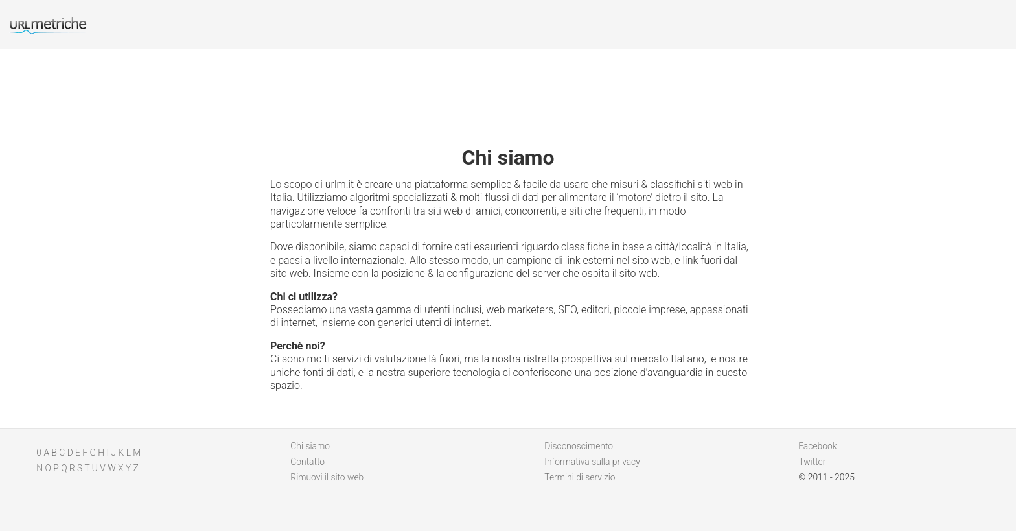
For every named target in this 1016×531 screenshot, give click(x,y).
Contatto (307, 461)
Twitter (812, 461)
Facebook (817, 446)
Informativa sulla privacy (592, 461)
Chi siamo (310, 446)
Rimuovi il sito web (327, 477)
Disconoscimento (578, 446)
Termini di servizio (579, 477)
